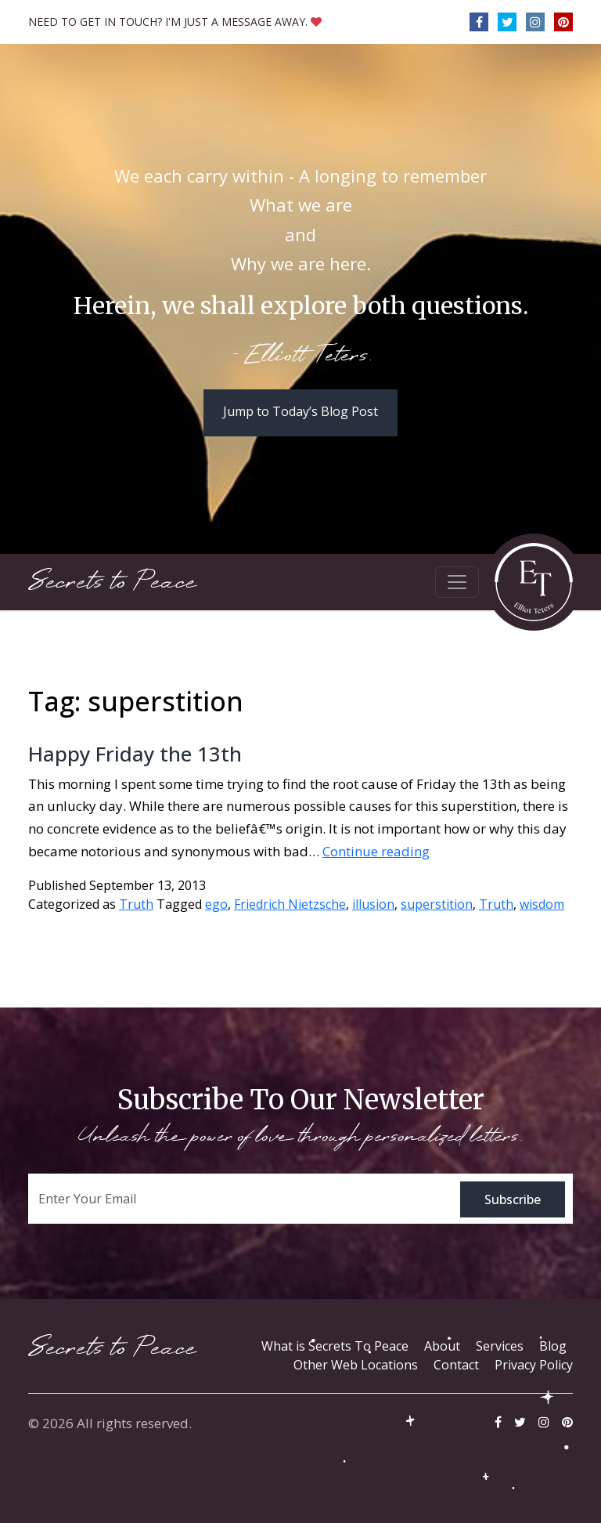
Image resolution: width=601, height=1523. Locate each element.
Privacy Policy (534, 1364)
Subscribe (512, 1199)
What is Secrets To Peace (334, 1346)
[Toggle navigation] (457, 582)
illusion (373, 904)
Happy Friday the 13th (135, 754)
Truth (136, 904)
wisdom (542, 904)
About (442, 1346)
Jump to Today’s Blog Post (300, 411)
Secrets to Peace (112, 581)
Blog (553, 1346)
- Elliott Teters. (301, 356)
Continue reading (376, 851)
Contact (456, 1364)
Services (500, 1346)
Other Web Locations (355, 1364)
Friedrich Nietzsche (290, 904)
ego (216, 904)
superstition (437, 904)
